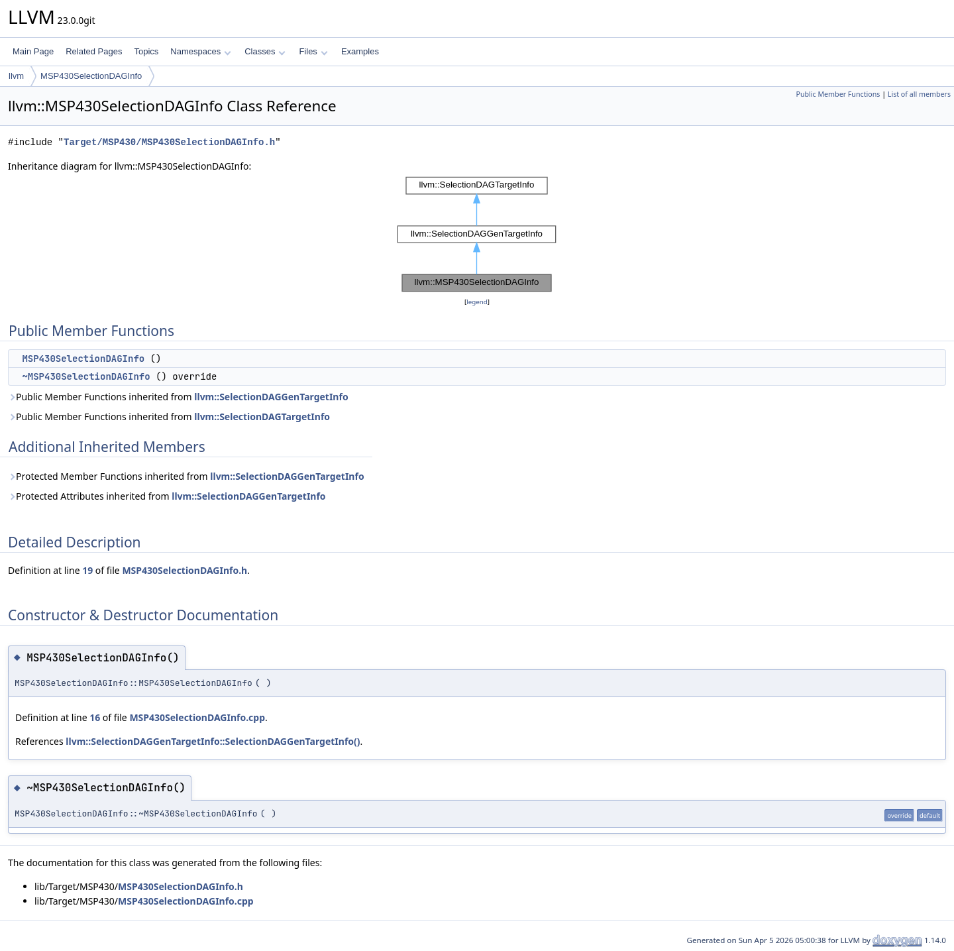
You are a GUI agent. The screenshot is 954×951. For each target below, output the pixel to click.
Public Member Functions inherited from (178, 396)
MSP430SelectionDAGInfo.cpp (197, 717)
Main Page (33, 51)
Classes (265, 51)
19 (87, 570)
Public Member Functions (838, 94)
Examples (360, 51)
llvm (16, 76)
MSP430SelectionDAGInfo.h (184, 570)
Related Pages (94, 51)
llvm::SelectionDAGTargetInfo (262, 416)
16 (94, 717)
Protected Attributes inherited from (167, 496)
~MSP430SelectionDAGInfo (86, 376)
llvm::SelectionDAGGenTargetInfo (271, 396)
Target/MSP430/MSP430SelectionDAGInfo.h (169, 142)
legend (477, 302)
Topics (146, 51)
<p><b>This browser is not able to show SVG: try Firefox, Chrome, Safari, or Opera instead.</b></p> (477, 234)
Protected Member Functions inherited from (186, 476)
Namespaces (200, 51)
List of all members (919, 94)
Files (313, 51)
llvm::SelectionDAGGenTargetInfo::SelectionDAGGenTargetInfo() (213, 741)
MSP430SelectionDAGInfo (91, 76)
